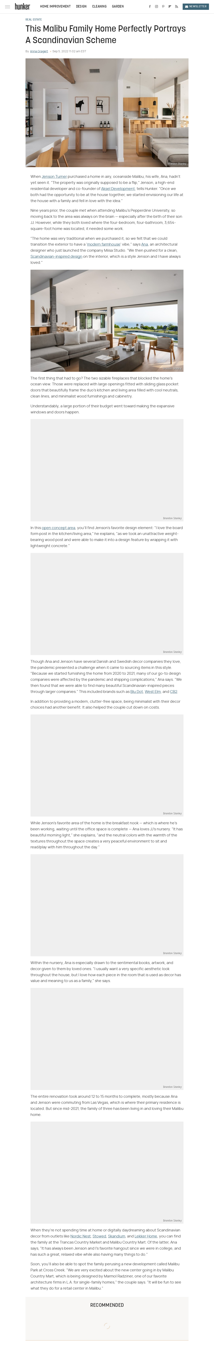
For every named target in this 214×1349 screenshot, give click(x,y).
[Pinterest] (163, 7)
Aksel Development (118, 189)
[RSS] (176, 7)
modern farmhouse (103, 244)
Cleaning (99, 6)
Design (81, 6)
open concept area (58, 528)
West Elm (153, 692)
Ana (144, 244)
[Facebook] (150, 7)
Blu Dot (136, 692)
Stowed (99, 1236)
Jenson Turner (54, 177)
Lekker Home (146, 1236)
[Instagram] (156, 7)
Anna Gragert (39, 51)
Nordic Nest (80, 1236)
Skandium (116, 1236)
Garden (118, 6)
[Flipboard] (170, 7)
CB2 (173, 692)
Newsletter (195, 6)
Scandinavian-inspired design (56, 257)
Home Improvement (55, 6)
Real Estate (33, 19)
